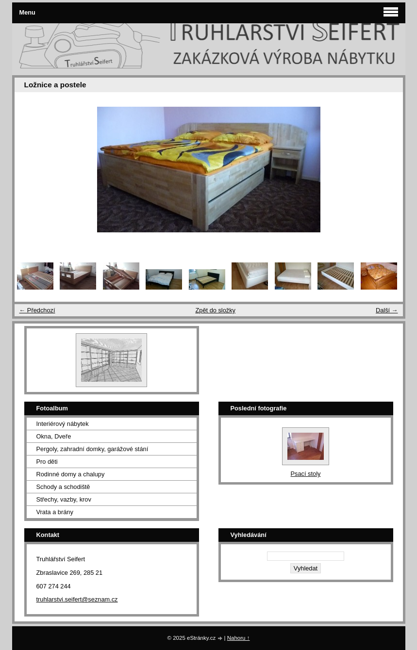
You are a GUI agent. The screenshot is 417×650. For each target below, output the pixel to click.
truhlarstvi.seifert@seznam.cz (77, 599)
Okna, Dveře (53, 436)
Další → (387, 310)
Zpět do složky (215, 310)
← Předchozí (37, 310)
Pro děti (47, 461)
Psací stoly (306, 473)
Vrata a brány (54, 512)
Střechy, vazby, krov (63, 499)
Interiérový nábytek (62, 423)
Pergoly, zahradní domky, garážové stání (92, 449)
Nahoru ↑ (238, 638)
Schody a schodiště (63, 486)
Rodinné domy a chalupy (70, 474)
